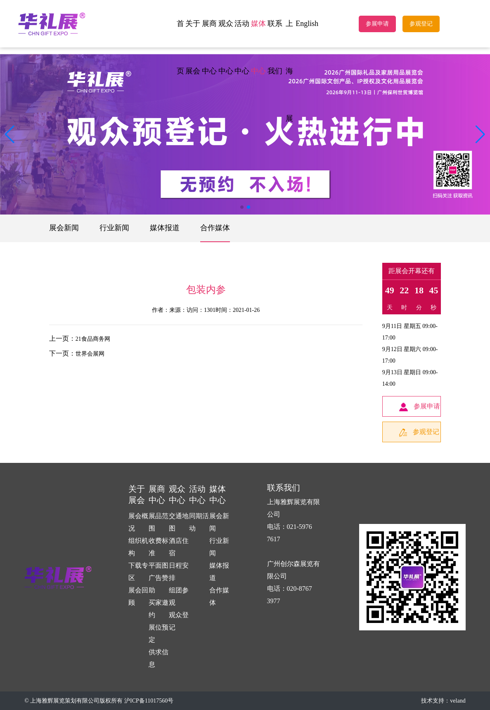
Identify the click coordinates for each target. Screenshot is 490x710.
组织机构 (138, 547)
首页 (180, 47)
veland (457, 701)
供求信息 (158, 658)
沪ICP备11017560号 (148, 701)
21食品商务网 (93, 339)
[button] (480, 134)
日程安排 (179, 571)
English (307, 23)
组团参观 (179, 596)
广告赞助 (158, 584)
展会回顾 (138, 596)
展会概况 (138, 522)
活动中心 (241, 47)
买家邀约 (158, 608)
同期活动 (199, 522)
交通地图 (179, 522)
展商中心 (209, 47)
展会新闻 (64, 228)
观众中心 (225, 47)
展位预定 (158, 633)
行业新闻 (114, 228)
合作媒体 (215, 228)
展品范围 (158, 522)
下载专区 (138, 571)
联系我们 (274, 47)
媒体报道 (165, 228)
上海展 (289, 71)
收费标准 (158, 547)
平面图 (158, 565)
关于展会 (192, 47)
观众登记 (179, 621)
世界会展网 (90, 354)
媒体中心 (258, 47)
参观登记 (421, 24)
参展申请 (377, 24)
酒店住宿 (179, 547)
